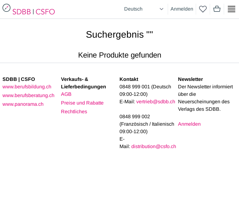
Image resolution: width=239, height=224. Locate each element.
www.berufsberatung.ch (28, 95)
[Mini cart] (217, 9)
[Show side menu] (232, 9)
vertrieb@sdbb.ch (155, 101)
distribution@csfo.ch (153, 146)
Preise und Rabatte (82, 102)
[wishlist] (203, 9)
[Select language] (144, 9)
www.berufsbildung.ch (26, 86)
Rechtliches (74, 111)
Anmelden (182, 9)
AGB (66, 94)
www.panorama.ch (23, 104)
